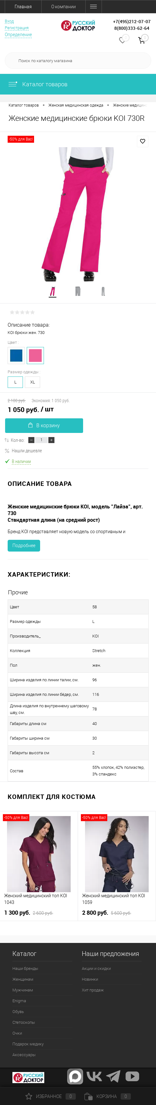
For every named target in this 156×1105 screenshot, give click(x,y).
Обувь (18, 1011)
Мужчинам (22, 990)
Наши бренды (25, 968)
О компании (63, 6)
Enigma (19, 1000)
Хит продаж (93, 990)
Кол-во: (18, 440)
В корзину (44, 425)
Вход (9, 21)
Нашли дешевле (23, 450)
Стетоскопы (23, 1022)
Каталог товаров (37, 84)
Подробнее (23, 545)
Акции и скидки (96, 968)
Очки (17, 1033)
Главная (23, 6)
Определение (18, 34)
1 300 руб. (28, 912)
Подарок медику (28, 1044)
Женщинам (22, 979)
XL (32, 382)
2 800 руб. (106, 912)
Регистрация (17, 27)
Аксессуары (24, 1054)
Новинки (90, 979)
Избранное (50, 1096)
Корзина (107, 1096)
